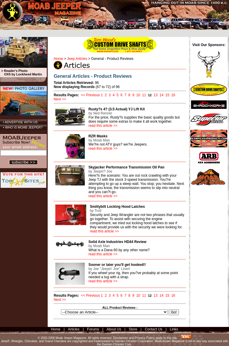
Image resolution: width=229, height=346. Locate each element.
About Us (114, 329)
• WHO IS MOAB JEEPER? (23, 127)
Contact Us (153, 329)
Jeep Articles (77, 59)
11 (144, 95)
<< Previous (90, 95)
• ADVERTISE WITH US (20, 122)
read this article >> (102, 126)
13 (155, 95)
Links (174, 329)
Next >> (60, 99)
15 (167, 95)
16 (173, 95)
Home (58, 59)
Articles (73, 329)
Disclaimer (120, 338)
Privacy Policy (145, 338)
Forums (93, 329)
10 (138, 95)
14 (161, 95)
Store (133, 329)
